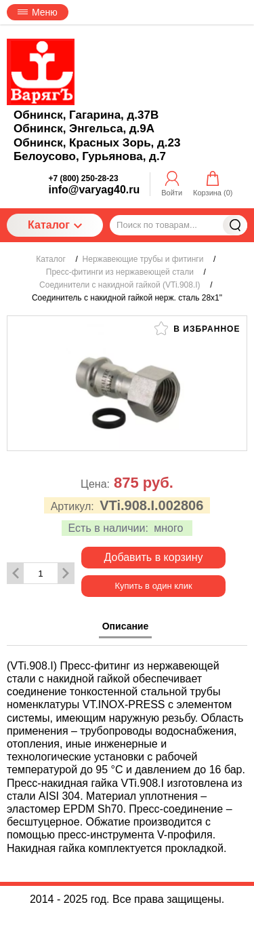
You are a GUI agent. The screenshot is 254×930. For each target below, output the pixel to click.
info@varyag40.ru (94, 189)
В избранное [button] (197, 328)
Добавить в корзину (153, 557)
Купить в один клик (153, 586)
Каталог (55, 225)
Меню (38, 12)
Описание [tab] (125, 626)
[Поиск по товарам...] (178, 225)
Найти (235, 225)
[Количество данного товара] (41, 573)
